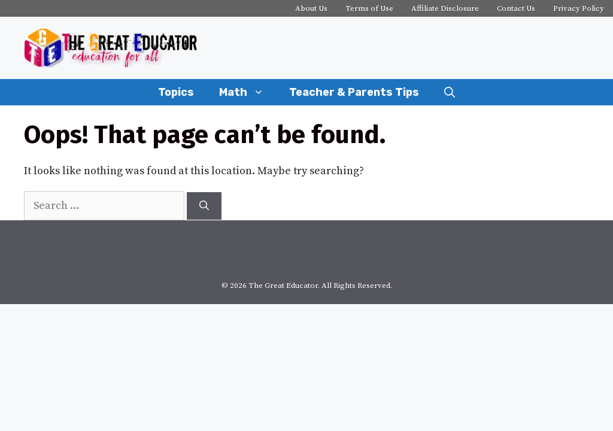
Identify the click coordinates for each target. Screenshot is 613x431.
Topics (176, 92)
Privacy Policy (578, 8)
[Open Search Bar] (450, 92)
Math (248, 92)
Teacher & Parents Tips (354, 92)
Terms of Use (369, 8)
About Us (311, 8)
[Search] (204, 206)
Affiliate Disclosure (445, 8)
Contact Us (516, 8)
